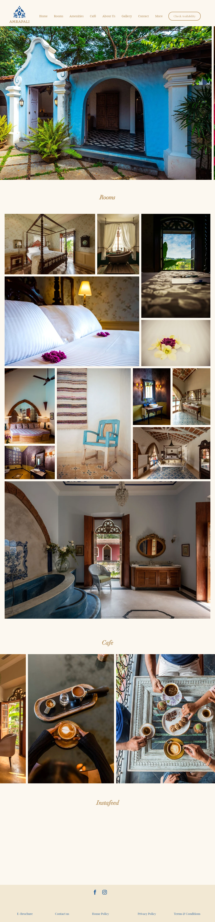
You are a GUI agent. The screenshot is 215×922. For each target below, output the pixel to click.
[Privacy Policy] (147, 914)
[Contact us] (62, 914)
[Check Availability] (184, 16)
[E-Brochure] (25, 914)
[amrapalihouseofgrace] (104, 892)
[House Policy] (100, 914)
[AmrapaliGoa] (95, 892)
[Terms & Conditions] (187, 914)
